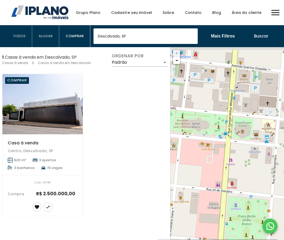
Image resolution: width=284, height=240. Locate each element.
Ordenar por (128, 56)
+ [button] (176, 53)
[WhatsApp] (270, 226)
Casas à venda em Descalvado (64, 63)
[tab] (19, 36)
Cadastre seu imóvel (131, 12)
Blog (216, 12)
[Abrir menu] (275, 12)
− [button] (176, 60)
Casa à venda (23, 143)
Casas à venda (15, 63)
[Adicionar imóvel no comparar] (48, 207)
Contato (193, 12)
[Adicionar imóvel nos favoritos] (37, 207)
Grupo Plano (88, 12)
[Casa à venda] (42, 104)
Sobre (168, 12)
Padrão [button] (119, 62)
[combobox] (146, 36)
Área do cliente (246, 12)
